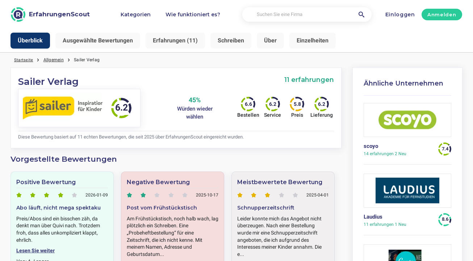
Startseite (23, 59)
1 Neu (385, 224)
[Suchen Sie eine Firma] (307, 14)
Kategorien (136, 14)
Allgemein (54, 59)
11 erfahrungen (309, 79)
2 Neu (385, 153)
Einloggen (400, 14)
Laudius (373, 217)
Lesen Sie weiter (35, 250)
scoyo (371, 146)
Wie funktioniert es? (193, 14)
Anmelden (441, 14)
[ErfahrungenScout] (50, 14)
